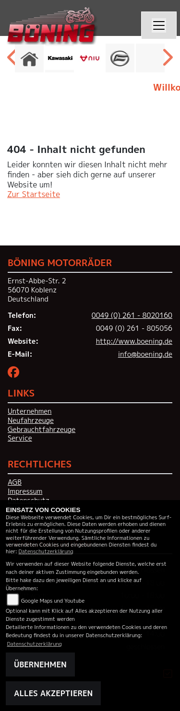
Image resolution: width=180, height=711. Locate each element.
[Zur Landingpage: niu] (89, 58)
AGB (15, 482)
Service (20, 438)
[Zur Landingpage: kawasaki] (59, 58)
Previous (13, 60)
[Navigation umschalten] (159, 25)
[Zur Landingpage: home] (29, 58)
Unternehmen (29, 411)
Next (167, 60)
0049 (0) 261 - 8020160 (132, 315)
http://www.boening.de (134, 341)
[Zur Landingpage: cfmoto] (120, 58)
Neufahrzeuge (31, 420)
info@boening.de (145, 354)
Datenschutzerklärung (46, 551)
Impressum (25, 491)
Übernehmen (40, 664)
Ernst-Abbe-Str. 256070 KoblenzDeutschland (37, 289)
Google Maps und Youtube (52, 600)
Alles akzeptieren (53, 693)
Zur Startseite (33, 194)
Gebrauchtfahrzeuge (41, 429)
